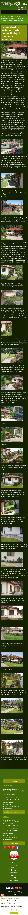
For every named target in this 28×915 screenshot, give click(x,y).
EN (26, 8)
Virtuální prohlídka (14, 812)
